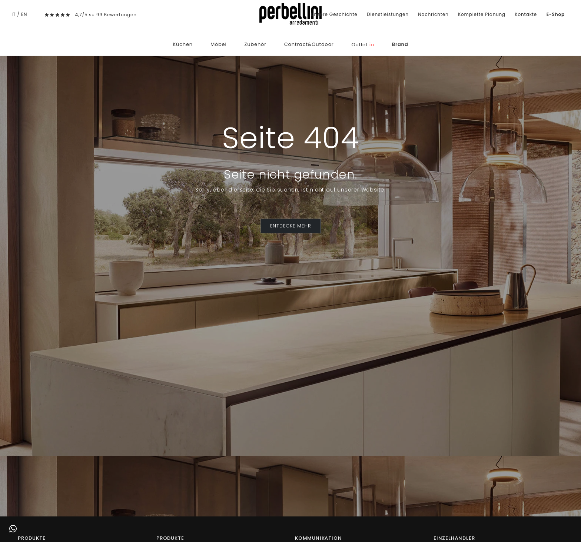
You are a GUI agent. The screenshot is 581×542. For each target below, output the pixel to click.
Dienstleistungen (388, 14)
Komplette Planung (481, 14)
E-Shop (556, 14)
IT (13, 14)
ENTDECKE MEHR (290, 226)
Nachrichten (433, 14)
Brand (400, 44)
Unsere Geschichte (334, 14)
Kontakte (526, 14)
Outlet (362, 44)
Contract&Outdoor (309, 44)
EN (24, 14)
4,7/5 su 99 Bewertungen (106, 14)
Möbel (218, 44)
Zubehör (255, 44)
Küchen (183, 44)
